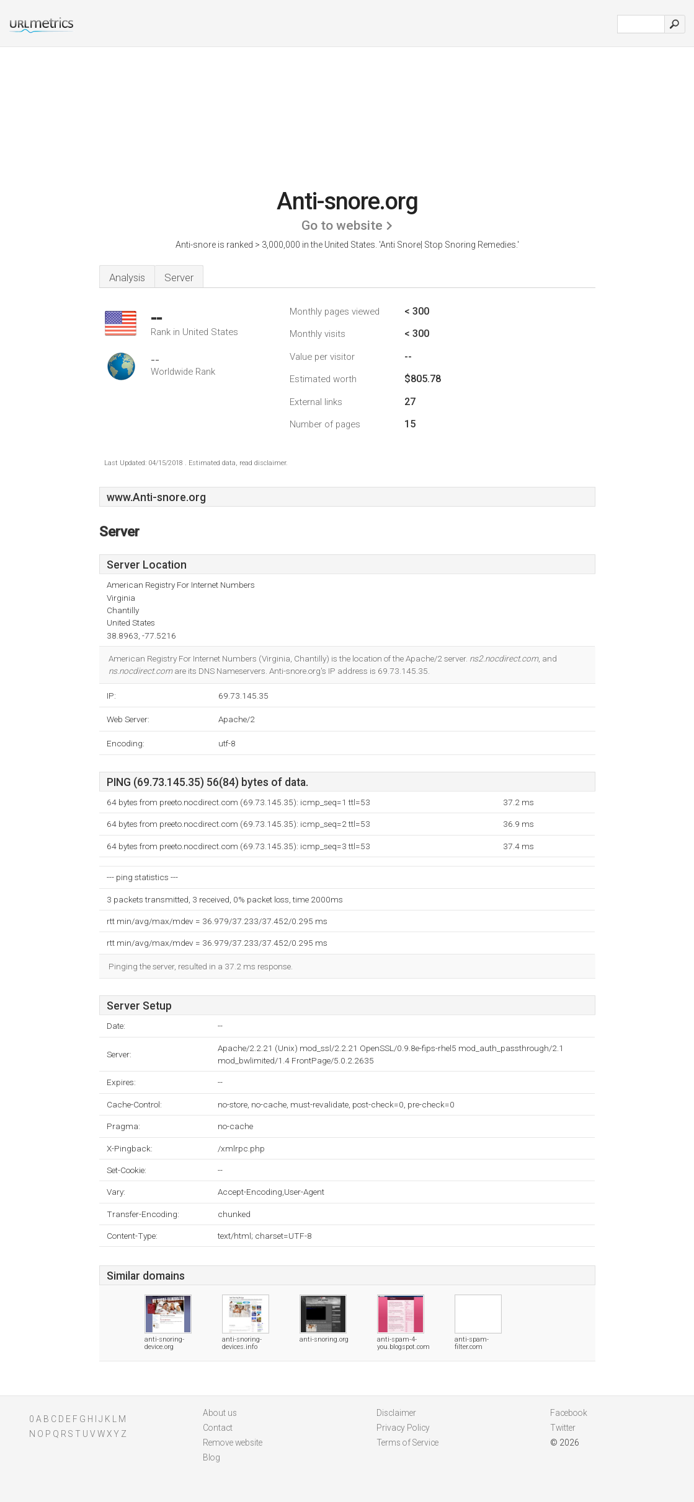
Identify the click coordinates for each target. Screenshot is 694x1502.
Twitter (563, 1428)
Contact (218, 1428)
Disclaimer (396, 1413)
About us (220, 1413)
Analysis (127, 277)
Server (179, 277)
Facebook (568, 1413)
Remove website (232, 1442)
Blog (211, 1457)
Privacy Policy (403, 1428)
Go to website (342, 225)
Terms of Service (407, 1442)
